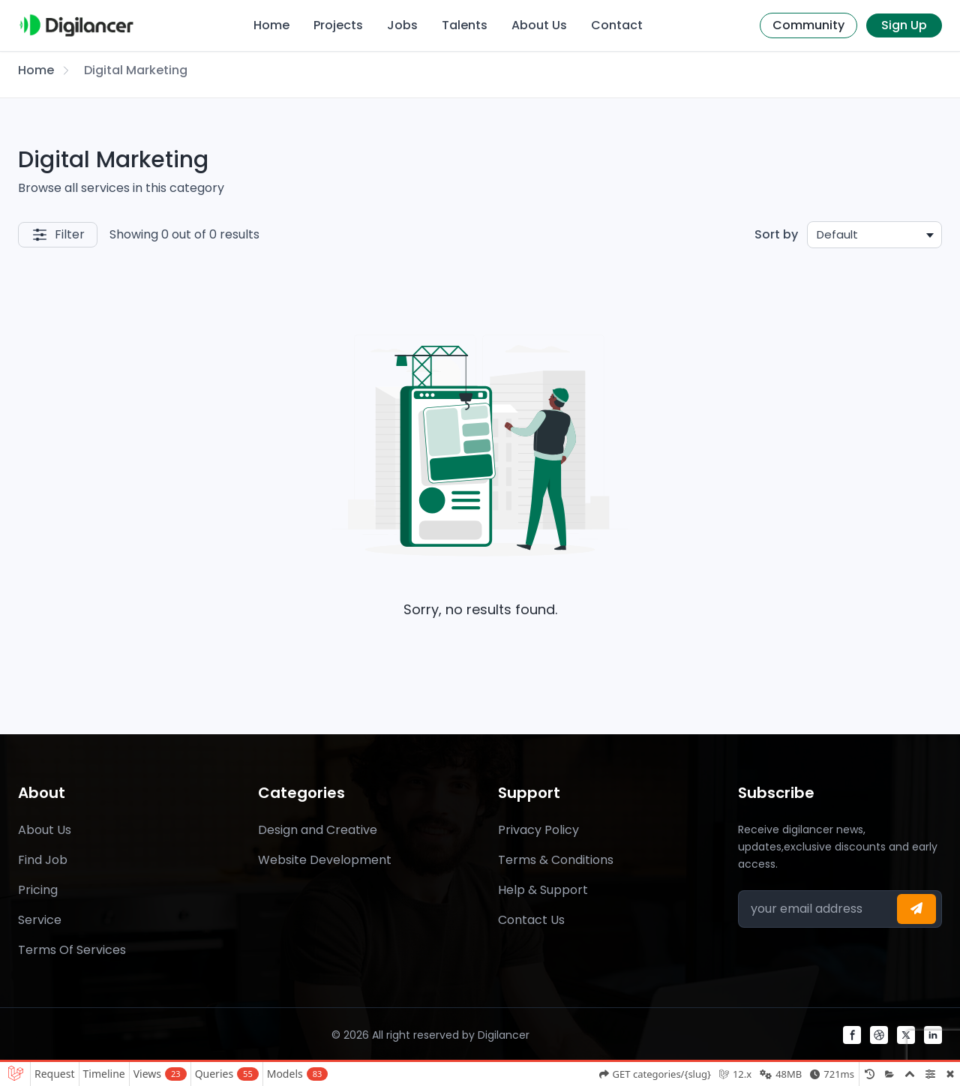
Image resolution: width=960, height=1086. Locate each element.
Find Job (43, 859)
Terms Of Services (72, 949)
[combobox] (874, 234)
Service (40, 919)
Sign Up (904, 25)
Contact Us (531, 919)
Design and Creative (317, 829)
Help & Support (543, 889)
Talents (465, 25)
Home (272, 25)
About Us (539, 25)
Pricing (38, 889)
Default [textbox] (837, 234)
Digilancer (504, 1035)
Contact (617, 25)
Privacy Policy (538, 829)
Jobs (402, 25)
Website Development (325, 859)
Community (808, 25)
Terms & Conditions (556, 859)
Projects (338, 25)
